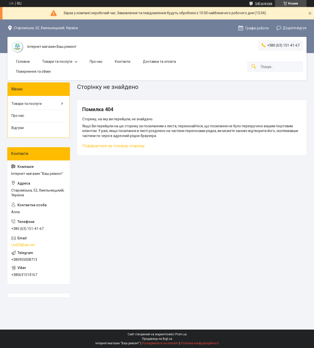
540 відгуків (263, 3)
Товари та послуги (57, 62)
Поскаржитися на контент (160, 343)
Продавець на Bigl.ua (157, 339)
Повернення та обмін (33, 71)
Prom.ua (181, 334)
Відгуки (17, 128)
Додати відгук (295, 28)
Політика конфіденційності (200, 343)
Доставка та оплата (159, 62)
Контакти (122, 62)
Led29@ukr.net (23, 245)
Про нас (96, 62)
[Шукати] (253, 66)
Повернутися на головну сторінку (113, 145)
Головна (23, 62)
